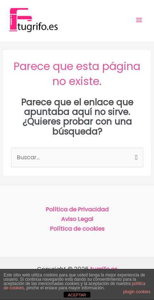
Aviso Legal (77, 219)
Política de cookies (77, 229)
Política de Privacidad (77, 209)
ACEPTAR (77, 295)
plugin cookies (136, 291)
